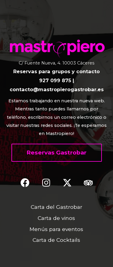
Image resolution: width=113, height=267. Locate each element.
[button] (56, 153)
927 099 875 (55, 80)
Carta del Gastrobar (56, 207)
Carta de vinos (56, 218)
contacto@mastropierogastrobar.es (57, 89)
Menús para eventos (56, 229)
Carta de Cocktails (56, 240)
